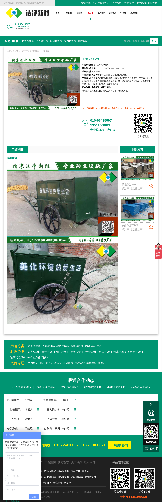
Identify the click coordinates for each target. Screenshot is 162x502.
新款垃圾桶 (48, 338)
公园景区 (33, 350)
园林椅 (71, 13)
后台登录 (130, 498)
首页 (49, 13)
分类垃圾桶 (34, 338)
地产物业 (45, 350)
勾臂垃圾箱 (119, 338)
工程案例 (93, 13)
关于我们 (114, 13)
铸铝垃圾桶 (33, 344)
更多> (100, 333)
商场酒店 (56, 350)
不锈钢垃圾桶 (135, 338)
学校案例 (91, 350)
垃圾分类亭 (103, 3)
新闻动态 (104, 13)
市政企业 (80, 350)
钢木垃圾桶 (141, 3)
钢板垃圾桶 (77, 338)
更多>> (86, 458)
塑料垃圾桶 (128, 3)
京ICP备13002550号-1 (111, 498)
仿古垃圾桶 (105, 338)
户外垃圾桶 (115, 3)
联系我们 (125, 13)
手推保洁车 (44, 38)
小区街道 (68, 350)
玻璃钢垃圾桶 (18, 344)
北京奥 (85, 78)
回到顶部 (149, 448)
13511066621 (94, 432)
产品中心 (26, 38)
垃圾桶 (60, 13)
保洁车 (82, 13)
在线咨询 (119, 433)
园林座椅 (152, 3)
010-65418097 (66, 432)
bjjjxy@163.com (70, 479)
